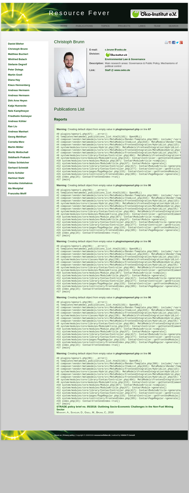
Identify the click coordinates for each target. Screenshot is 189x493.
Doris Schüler (16, 172)
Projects (124, 26)
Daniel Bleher (16, 43)
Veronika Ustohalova (20, 183)
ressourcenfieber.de (102, 487)
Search (173, 26)
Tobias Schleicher (18, 162)
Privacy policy (69, 487)
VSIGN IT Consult (128, 487)
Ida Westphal (15, 188)
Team (157, 26)
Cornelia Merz (16, 141)
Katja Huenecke (17, 105)
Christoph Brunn (18, 48)
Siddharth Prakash (19, 157)
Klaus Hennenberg (19, 85)
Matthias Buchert (18, 54)
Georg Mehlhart (17, 136)
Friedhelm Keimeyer (20, 116)
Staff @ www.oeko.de (117, 70)
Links (142, 26)
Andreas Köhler (17, 121)
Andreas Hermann (18, 90)
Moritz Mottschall (18, 152)
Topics (105, 26)
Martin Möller (15, 147)
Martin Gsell (15, 74)
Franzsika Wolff (17, 193)
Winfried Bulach (17, 59)
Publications (84, 26)
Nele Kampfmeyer (18, 110)
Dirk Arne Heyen (17, 100)
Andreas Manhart (18, 131)
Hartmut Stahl (16, 178)
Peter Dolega (15, 69)
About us (58, 487)
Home (64, 26)
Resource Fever (79, 13)
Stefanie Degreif (17, 64)
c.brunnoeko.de (115, 49)
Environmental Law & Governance (125, 59)
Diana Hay (14, 79)
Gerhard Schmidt (18, 167)
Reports (60, 119)
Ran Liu (12, 126)
